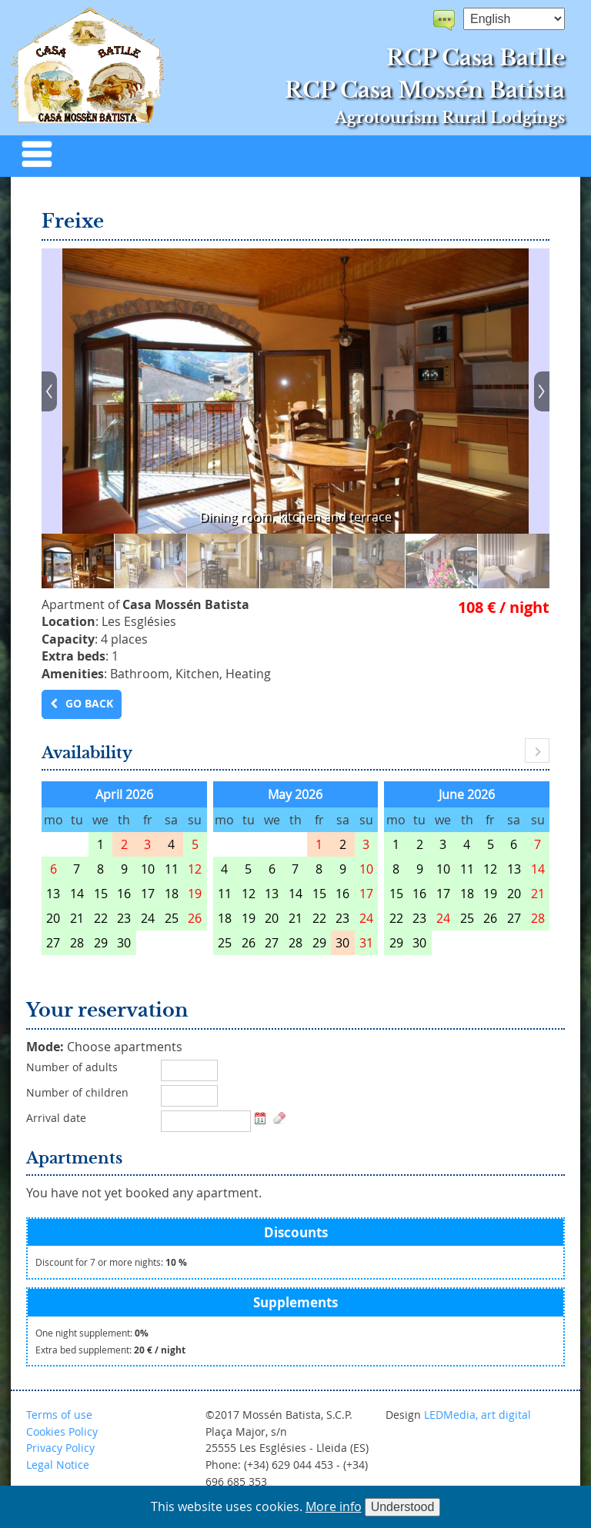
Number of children (77, 1093)
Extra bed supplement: (110, 1350)
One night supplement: (92, 1333)
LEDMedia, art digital (477, 1414)
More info (334, 1506)
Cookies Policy (62, 1431)
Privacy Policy (60, 1447)
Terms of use (59, 1414)
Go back (89, 703)
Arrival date (56, 1118)
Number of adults (72, 1067)
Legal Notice (57, 1464)
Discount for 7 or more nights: (111, 1262)
